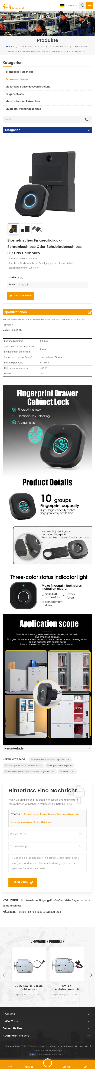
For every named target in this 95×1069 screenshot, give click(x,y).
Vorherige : (11, 900)
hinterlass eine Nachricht (47, 1062)
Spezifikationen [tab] (15, 312)
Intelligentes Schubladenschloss (23, 765)
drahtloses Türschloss (20, 72)
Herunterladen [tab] (47, 748)
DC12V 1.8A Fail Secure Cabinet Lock (39, 912)
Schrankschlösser (59, 46)
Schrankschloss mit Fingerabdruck (50, 759)
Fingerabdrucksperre (59, 765)
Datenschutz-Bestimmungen (48, 1050)
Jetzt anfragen (21, 295)
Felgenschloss (15, 94)
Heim (10, 46)
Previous (4, 975)
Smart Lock (67, 771)
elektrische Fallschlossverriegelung (28, 87)
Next (91, 975)
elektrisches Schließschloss (23, 102)
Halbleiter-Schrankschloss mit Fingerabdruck (29, 771)
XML (87, 1046)
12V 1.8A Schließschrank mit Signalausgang (66, 987)
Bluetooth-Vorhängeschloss (23, 109)
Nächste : (10, 912)
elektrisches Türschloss (32, 46)
